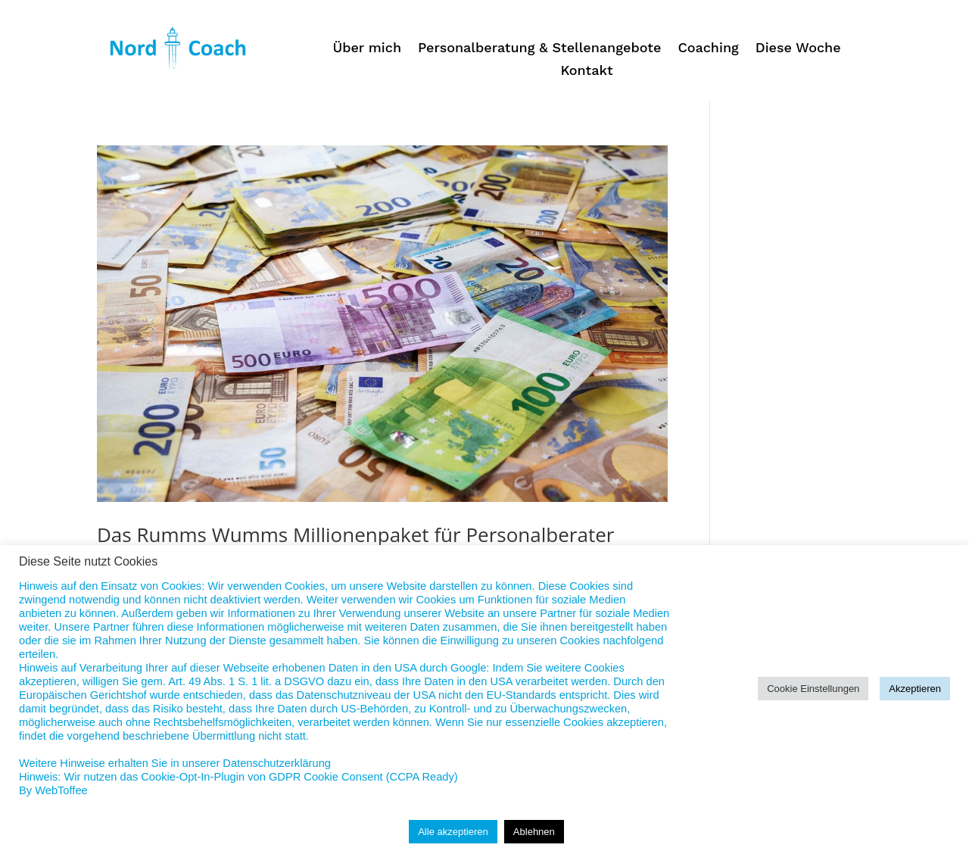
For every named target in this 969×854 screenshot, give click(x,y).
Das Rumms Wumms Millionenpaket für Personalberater (355, 534)
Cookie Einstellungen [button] (813, 688)
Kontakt (586, 71)
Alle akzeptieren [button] (453, 831)
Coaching (708, 48)
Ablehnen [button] (534, 831)
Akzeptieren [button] (915, 688)
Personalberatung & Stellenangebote (539, 48)
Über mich (366, 48)
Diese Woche (798, 48)
